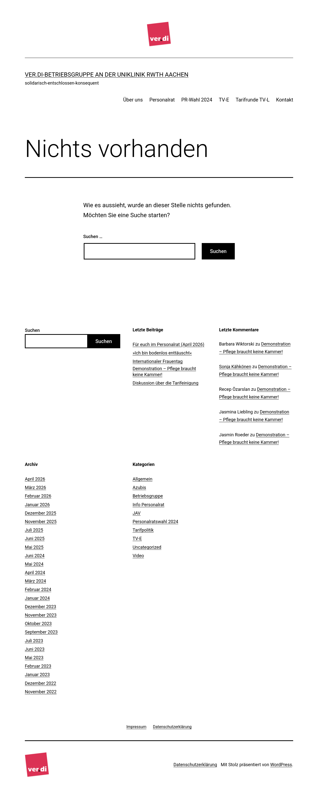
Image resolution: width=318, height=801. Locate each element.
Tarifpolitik (143, 530)
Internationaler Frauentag (158, 361)
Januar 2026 (37, 504)
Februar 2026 (38, 496)
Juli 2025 (34, 530)
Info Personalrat (148, 504)
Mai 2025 (34, 547)
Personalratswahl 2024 (155, 521)
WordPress (281, 764)
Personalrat (162, 100)
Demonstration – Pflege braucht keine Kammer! (164, 371)
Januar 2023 (37, 674)
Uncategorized (147, 547)
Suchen (32, 330)
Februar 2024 (38, 589)
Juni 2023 (34, 649)
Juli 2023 (34, 640)
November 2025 (41, 521)
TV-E (224, 100)
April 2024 (35, 572)
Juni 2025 (34, 538)
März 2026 (35, 487)
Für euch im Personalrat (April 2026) (168, 344)
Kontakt (284, 100)
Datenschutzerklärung (195, 764)
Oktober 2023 (38, 623)
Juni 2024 (34, 555)
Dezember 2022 (40, 683)
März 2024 (35, 581)
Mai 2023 (34, 657)
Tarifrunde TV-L (252, 100)
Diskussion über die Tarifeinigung (166, 383)
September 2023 (41, 632)
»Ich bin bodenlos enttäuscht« (162, 352)
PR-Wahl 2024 (196, 100)
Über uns (133, 100)
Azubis (139, 487)
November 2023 (41, 615)
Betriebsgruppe (148, 496)
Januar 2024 (37, 598)
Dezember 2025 (40, 513)
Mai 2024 (34, 564)
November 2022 (41, 691)
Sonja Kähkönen (235, 366)
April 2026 (35, 479)
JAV (137, 513)
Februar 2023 (38, 666)
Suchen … (92, 236)
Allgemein (143, 479)
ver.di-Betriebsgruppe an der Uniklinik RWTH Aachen (106, 74)
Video (138, 555)
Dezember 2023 (40, 606)
